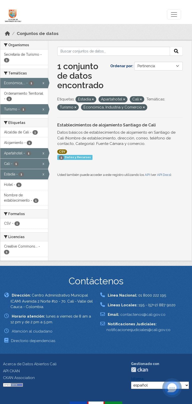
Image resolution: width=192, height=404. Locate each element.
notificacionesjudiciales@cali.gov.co (138, 330)
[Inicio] (7, 33)
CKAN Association (19, 378)
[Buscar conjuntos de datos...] (113, 51)
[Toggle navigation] (174, 14)
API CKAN (11, 371)
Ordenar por (121, 66)
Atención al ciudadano (32, 331)
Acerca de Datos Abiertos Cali (29, 364)
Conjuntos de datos (37, 33)
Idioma (137, 379)
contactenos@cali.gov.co (143, 314)
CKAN (139, 369)
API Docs (163, 175)
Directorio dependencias (33, 341)
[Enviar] (176, 51)
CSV (62, 151)
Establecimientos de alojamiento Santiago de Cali (106, 125)
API (147, 175)
